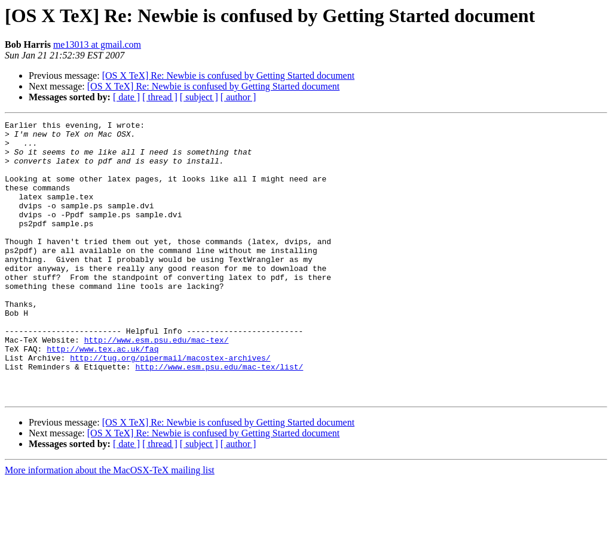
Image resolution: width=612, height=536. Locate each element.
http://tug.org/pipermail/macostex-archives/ (170, 406)
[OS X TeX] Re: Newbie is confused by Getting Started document (228, 75)
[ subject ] (199, 97)
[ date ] (126, 97)
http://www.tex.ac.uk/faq (102, 395)
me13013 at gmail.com (97, 44)
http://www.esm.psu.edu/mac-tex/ (156, 384)
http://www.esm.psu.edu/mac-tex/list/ (219, 416)
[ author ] (238, 97)
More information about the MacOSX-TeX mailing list (110, 525)
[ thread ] (160, 97)
